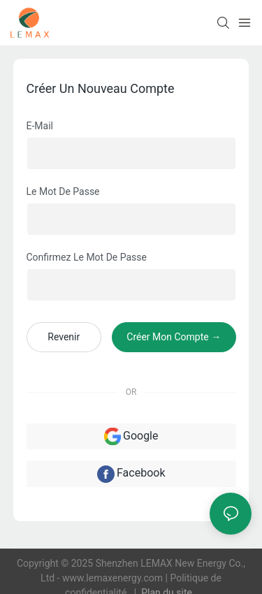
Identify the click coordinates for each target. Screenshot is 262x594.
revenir (64, 336)
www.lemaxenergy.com (114, 578)
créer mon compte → (173, 336)
